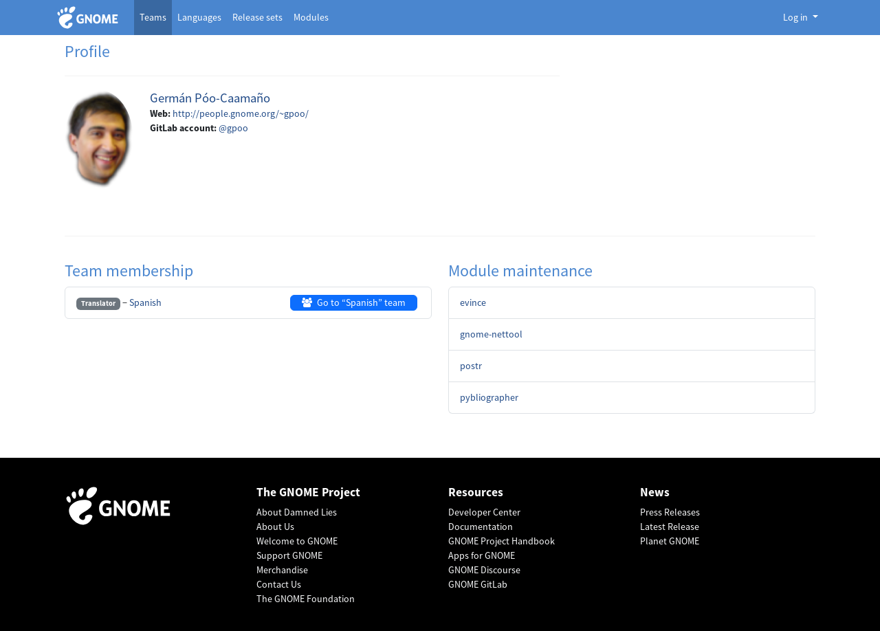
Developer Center (484, 512)
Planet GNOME (669, 541)
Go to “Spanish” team (354, 302)
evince (473, 302)
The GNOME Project (308, 492)
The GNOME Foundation (305, 599)
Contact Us (278, 584)
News (655, 492)
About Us (275, 526)
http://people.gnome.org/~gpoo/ (241, 113)
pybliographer (489, 397)
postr (471, 365)
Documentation (480, 526)
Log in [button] (796, 17)
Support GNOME (289, 555)
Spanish (145, 302)
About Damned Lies (296, 512)
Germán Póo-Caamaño (210, 98)
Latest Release (669, 526)
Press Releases (670, 512)
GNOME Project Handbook (501, 541)
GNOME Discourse (484, 570)
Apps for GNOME (481, 555)
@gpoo (233, 128)
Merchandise (282, 570)
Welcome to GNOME (297, 541)
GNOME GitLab (477, 584)
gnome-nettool (491, 334)
